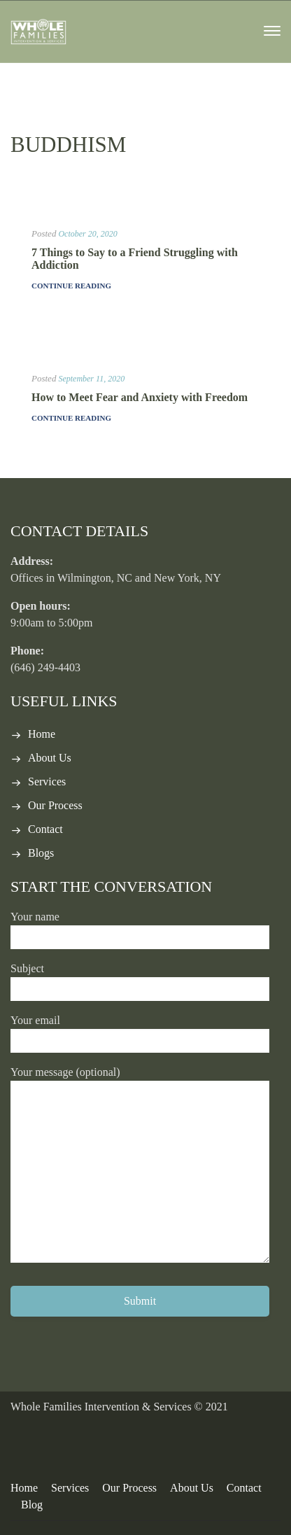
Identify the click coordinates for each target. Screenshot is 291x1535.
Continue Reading (71, 285)
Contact (45, 829)
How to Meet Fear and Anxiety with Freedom (139, 397)
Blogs (41, 853)
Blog (32, 1505)
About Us (49, 758)
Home (41, 734)
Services (47, 781)
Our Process (55, 805)
